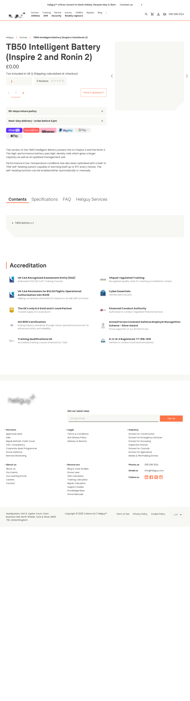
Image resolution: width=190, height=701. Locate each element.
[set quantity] (16, 92)
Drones (34, 13)
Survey (64, 13)
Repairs (85, 13)
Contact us (120, 4)
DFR (44, 16)
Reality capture (68, 16)
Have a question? (95, 92)
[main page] (15, 14)
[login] (159, 14)
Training (44, 13)
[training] (165, 14)
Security (53, 16)
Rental (54, 13)
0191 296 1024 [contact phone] (176, 14)
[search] (147, 14)
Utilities (34, 16)
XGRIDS (75, 13)
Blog (94, 13)
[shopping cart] (153, 14)
